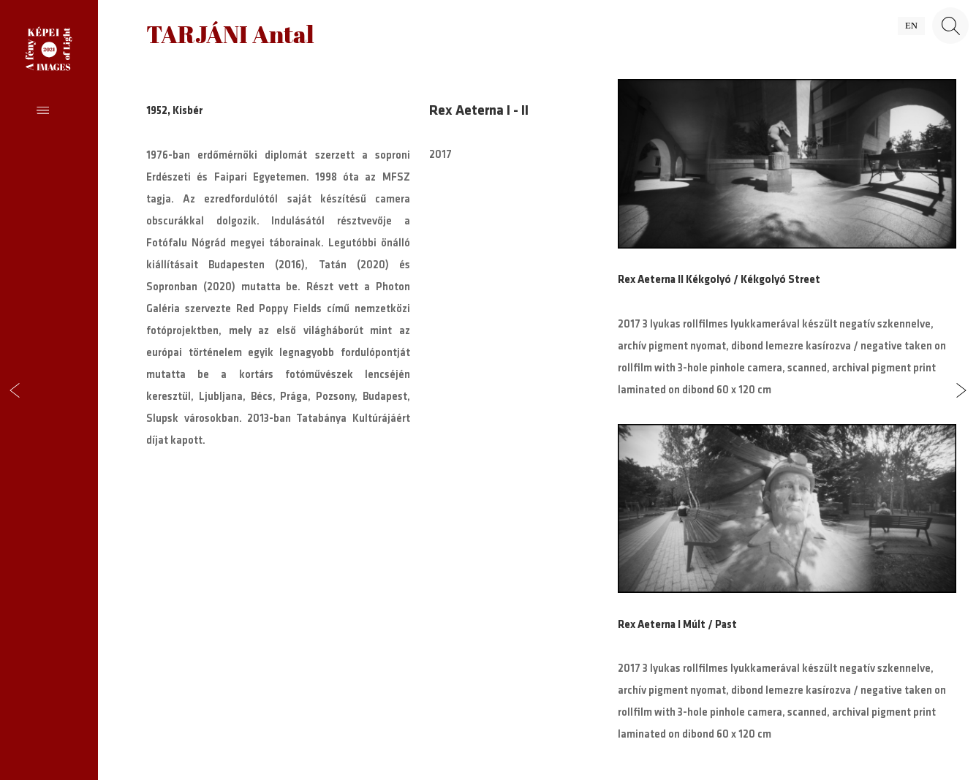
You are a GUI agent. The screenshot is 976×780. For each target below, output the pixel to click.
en (911, 25)
